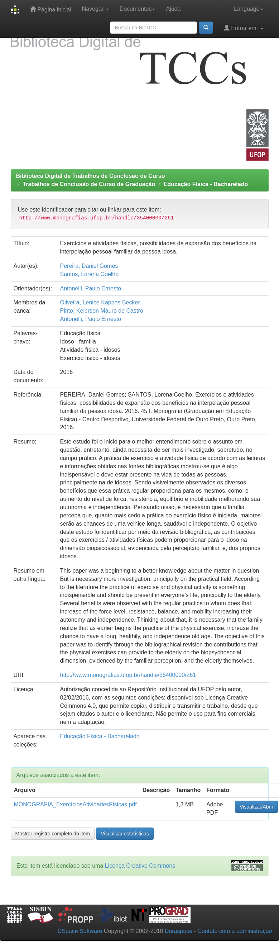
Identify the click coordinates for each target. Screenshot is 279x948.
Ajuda (173, 9)
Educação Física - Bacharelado (206, 184)
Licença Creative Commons (140, 866)
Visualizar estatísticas (125, 833)
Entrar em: (243, 27)
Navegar (95, 9)
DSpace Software (80, 931)
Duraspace (178, 931)
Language (248, 9)
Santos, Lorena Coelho (89, 274)
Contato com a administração (234, 931)
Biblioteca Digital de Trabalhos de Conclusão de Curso (90, 176)
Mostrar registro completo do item (52, 833)
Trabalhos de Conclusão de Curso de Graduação (89, 184)
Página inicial (50, 9)
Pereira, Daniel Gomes (89, 266)
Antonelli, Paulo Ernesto (90, 288)
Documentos (137, 9)
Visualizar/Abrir (256, 807)
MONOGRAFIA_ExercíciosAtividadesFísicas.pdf (75, 804)
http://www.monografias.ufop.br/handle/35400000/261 (128, 675)
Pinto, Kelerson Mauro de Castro (101, 311)
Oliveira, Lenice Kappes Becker (100, 302)
